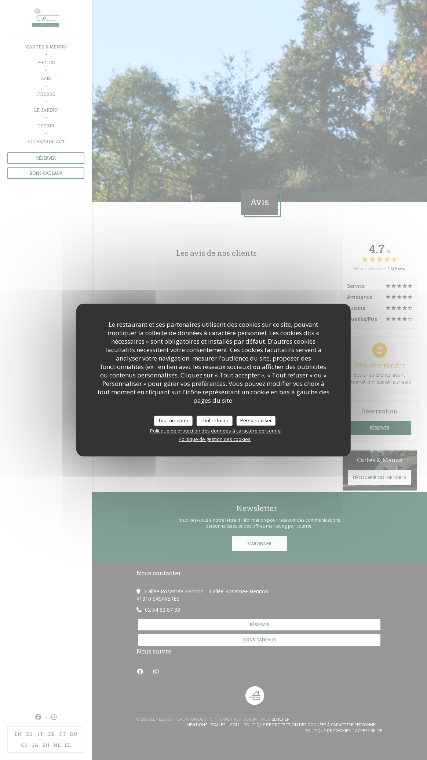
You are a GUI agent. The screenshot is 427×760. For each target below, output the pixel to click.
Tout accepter (173, 420)
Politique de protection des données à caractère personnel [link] (216, 430)
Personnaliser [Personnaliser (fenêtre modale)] (256, 420)
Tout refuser (215, 420)
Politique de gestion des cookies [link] (215, 439)
